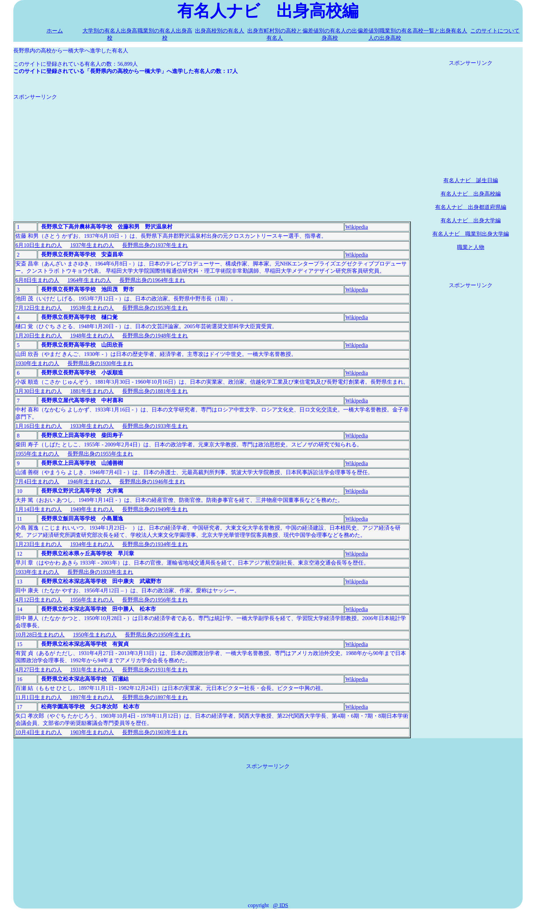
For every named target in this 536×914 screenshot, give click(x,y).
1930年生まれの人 (37, 363)
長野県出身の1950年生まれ (158, 635)
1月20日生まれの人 (38, 335)
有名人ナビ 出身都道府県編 (470, 207)
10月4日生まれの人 (38, 732)
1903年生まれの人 (92, 732)
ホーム (55, 31)
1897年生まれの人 (92, 697)
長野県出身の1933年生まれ (155, 426)
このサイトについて (495, 31)
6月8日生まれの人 (37, 280)
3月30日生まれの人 (38, 391)
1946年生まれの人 (89, 481)
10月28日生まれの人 (40, 635)
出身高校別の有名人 (219, 31)
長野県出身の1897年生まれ (155, 697)
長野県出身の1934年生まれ (155, 544)
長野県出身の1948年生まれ (155, 335)
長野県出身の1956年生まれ (155, 600)
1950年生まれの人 (95, 635)
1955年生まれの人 (37, 454)
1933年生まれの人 (92, 426)
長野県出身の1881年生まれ (155, 391)
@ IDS (280, 905)
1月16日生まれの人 (38, 426)
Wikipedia (356, 227)
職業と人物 (470, 247)
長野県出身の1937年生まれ (155, 245)
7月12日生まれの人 (38, 308)
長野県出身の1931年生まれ (155, 669)
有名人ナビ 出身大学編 (471, 220)
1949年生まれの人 (92, 509)
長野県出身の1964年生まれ (152, 280)
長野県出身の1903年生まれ (155, 732)
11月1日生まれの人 (38, 697)
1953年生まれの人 (92, 308)
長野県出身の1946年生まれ (152, 481)
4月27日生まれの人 (38, 669)
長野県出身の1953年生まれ (155, 308)
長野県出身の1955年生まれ (100, 454)
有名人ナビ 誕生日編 (470, 180)
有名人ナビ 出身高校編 (471, 194)
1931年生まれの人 (92, 669)
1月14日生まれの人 (38, 509)
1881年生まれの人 (92, 391)
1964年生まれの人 (89, 280)
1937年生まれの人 (92, 245)
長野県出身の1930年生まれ (100, 363)
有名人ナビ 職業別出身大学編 (470, 234)
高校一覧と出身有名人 (440, 31)
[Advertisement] (212, 149)
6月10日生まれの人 (38, 245)
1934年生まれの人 (92, 544)
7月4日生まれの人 (37, 481)
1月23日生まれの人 (38, 544)
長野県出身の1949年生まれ (155, 509)
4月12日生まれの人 (38, 600)
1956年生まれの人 (92, 600)
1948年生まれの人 (92, 335)
